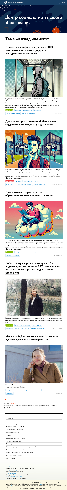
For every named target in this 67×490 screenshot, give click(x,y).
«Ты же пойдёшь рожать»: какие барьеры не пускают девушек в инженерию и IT (32, 338)
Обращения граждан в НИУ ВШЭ (15, 438)
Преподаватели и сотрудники (14, 429)
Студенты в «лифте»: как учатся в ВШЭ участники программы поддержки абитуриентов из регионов (29, 50)
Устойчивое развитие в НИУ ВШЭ (15, 426)
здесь (41, 484)
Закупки (8, 435)
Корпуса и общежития (12, 432)
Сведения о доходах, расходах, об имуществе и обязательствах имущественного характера (32, 447)
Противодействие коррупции (14, 444)
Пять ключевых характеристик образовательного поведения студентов (29, 193)
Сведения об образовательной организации (18, 450)
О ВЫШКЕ (9, 418)
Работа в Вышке (10, 458)
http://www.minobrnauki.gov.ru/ (15, 467)
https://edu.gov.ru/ (11, 470)
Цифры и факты (10, 421)
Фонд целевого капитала (13, 441)
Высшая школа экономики (15, 2)
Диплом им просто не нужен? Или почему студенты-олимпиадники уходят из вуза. (30, 122)
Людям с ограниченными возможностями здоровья (20, 452)
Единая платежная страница (14, 455)
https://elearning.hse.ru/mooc (14, 476)
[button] (30, 416)
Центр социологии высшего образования (33, 20)
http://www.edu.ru (11, 473)
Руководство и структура (13, 424)
